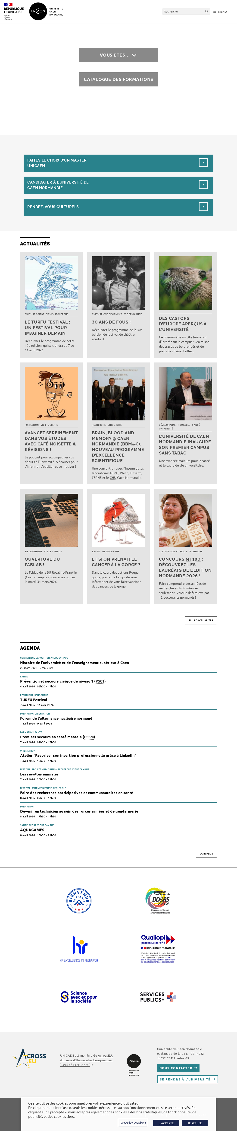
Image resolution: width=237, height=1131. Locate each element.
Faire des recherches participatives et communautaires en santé (76, 792)
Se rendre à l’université (185, 1079)
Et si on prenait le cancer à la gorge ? (116, 562)
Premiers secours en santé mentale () (57, 737)
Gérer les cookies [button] (133, 1123)
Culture (97, 314)
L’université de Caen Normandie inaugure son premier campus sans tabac (185, 444)
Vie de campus (113, 314)
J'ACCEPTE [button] (166, 1123)
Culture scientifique (39, 314)
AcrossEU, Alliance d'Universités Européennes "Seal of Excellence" (86, 1060)
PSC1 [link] (100, 681)
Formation (32, 425)
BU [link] (49, 572)
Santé (196, 425)
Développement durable (174, 425)
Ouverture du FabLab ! (42, 562)
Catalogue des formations (118, 79)
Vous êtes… (115, 55)
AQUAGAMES (32, 829)
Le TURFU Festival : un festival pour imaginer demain (47, 328)
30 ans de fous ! (111, 322)
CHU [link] (113, 477)
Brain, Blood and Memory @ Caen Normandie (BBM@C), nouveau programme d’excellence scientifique (118, 446)
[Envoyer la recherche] (207, 11)
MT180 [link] (193, 559)
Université (115, 425)
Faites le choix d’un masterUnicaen (57, 163)
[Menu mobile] (220, 11)
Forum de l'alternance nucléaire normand (56, 718)
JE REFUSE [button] (194, 1123)
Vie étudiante (133, 314)
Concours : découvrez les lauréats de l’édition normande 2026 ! (185, 567)
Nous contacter (176, 1068)
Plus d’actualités (201, 620)
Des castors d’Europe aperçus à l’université (182, 324)
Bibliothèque (33, 551)
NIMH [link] (114, 473)
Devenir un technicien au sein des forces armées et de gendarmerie (79, 811)
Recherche (61, 314)
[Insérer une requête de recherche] (186, 11)
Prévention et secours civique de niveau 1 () (63, 681)
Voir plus (206, 853)
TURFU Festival (33, 699)
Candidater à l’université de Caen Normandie (58, 185)
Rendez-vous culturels (53, 207)
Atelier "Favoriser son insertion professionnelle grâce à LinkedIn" (78, 755)
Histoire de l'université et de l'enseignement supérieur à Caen (74, 662)
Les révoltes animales (39, 774)
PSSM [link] (89, 736)
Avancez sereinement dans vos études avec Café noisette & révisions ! (51, 441)
